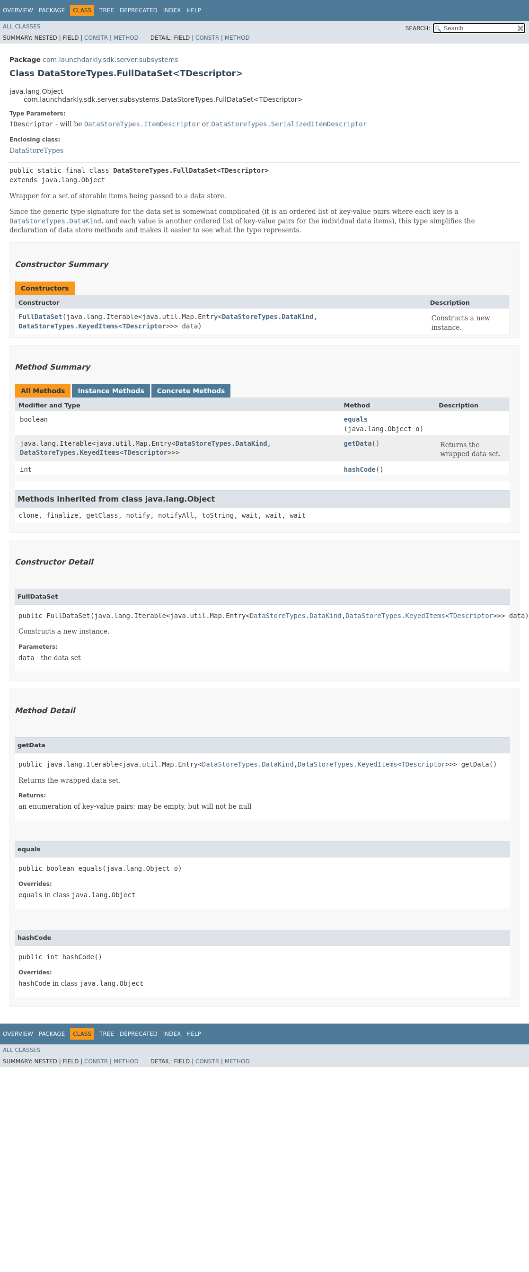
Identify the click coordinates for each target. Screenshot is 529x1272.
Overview (18, 10)
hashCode (360, 469)
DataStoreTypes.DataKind (268, 316)
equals (356, 419)
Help (193, 10)
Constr (96, 38)
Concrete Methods (191, 391)
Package (52, 10)
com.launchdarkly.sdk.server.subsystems (110, 59)
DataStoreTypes (36, 150)
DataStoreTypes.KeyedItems (68, 326)
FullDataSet (40, 316)
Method (126, 38)
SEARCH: (418, 28)
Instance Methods (111, 391)
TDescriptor (144, 326)
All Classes (21, 26)
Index (172, 10)
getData (358, 443)
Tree (106, 10)
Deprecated (139, 10)
